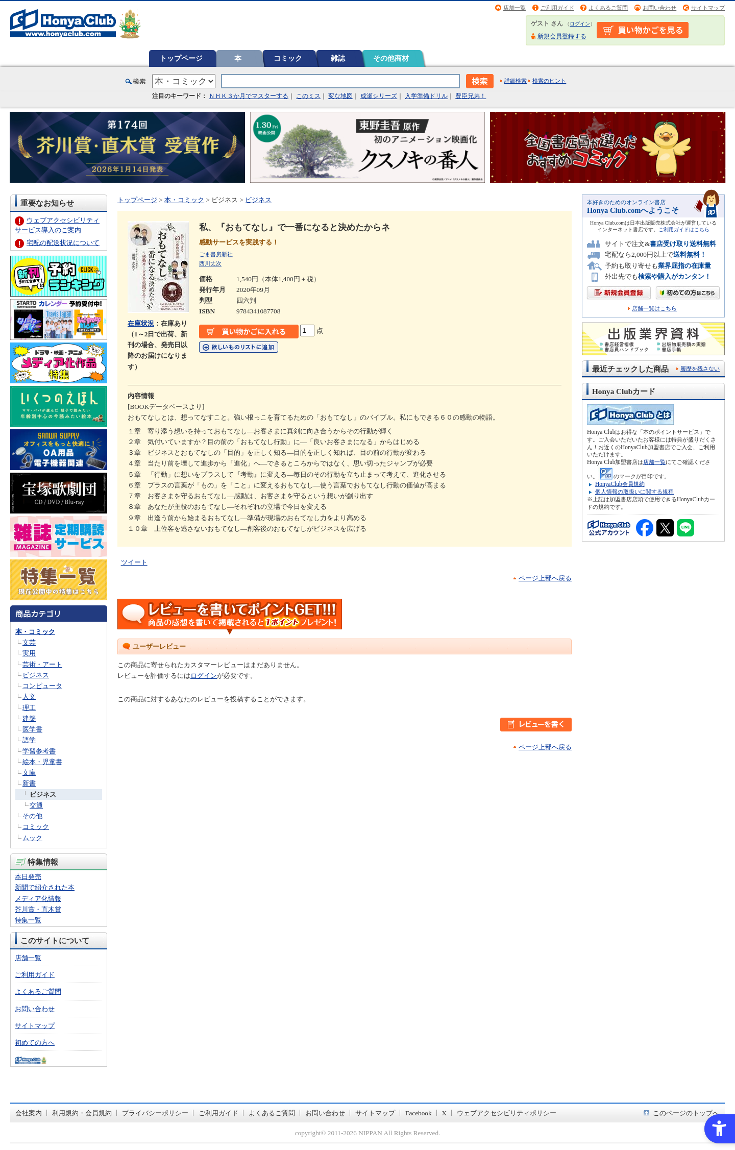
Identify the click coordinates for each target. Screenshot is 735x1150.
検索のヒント (549, 81)
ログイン (580, 24)
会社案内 (28, 1113)
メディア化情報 (38, 898)
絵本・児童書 (42, 762)
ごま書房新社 (216, 254)
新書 (29, 783)
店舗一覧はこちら (654, 308)
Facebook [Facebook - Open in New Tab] (418, 1113)
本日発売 (28, 876)
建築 (29, 718)
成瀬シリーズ (378, 96)
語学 (29, 740)
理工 (29, 708)
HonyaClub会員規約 (620, 484)
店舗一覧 (514, 8)
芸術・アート (42, 664)
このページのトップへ (686, 1113)
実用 (29, 653)
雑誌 (338, 58)
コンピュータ (42, 686)
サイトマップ (708, 8)
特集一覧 (28, 920)
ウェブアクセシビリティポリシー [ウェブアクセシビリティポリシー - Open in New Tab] (506, 1113)
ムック (32, 838)
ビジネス (35, 675)
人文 (29, 696)
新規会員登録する (561, 36)
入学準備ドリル (426, 96)
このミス (308, 96)
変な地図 (340, 96)
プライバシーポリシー (155, 1113)
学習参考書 (39, 751)
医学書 (32, 729)
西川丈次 (210, 263)
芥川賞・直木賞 (38, 909)
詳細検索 (515, 81)
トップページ (181, 58)
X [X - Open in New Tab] (444, 1113)
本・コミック (35, 631)
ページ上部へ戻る (545, 578)
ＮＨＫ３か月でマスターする (248, 96)
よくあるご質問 (608, 8)
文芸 (29, 642)
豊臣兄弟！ (470, 96)
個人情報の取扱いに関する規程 (634, 491)
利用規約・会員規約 (82, 1113)
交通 (36, 805)
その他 (32, 816)
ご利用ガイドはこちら (683, 229)
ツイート (134, 562)
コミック (288, 58)
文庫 (29, 772)
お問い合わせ (659, 8)
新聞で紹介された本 (45, 887)
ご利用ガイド (557, 8)
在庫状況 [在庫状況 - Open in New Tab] (141, 323)
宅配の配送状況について (63, 243)
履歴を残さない (700, 368)
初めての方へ (35, 1042)
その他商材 (391, 58)
